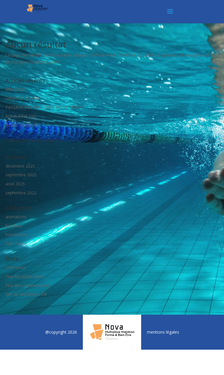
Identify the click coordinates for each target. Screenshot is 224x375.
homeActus (16, 234)
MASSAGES (16, 89)
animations (16, 216)
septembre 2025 (21, 174)
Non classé (16, 243)
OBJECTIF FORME (22, 98)
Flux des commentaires (28, 285)
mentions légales (163, 332)
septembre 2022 (21, 193)
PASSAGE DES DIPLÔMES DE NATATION (45, 107)
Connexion (16, 267)
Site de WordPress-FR (26, 294)
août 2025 (15, 183)
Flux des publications (25, 276)
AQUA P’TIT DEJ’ (21, 116)
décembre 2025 (20, 166)
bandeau (14, 225)
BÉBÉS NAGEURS (22, 125)
